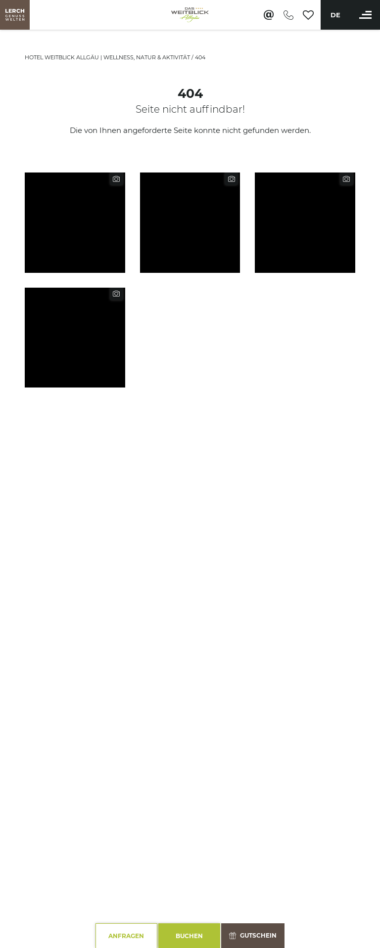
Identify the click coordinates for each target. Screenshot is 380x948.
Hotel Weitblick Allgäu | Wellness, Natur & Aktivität (108, 57)
